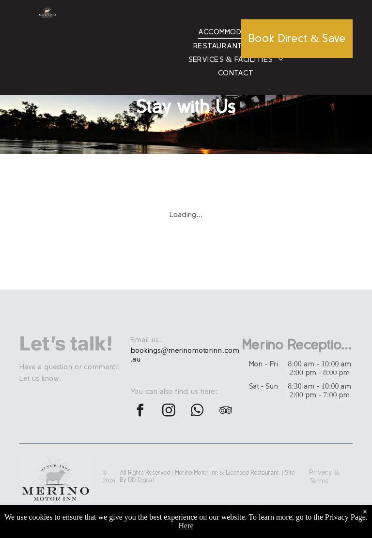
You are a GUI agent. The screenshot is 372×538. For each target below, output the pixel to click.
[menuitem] (235, 32)
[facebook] (140, 411)
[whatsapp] (197, 411)
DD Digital (141, 480)
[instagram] (168, 411)
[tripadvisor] (225, 411)
